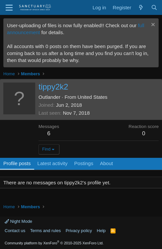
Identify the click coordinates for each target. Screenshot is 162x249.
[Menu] (9, 7)
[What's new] (140, 7)
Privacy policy (79, 230)
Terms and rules (45, 230)
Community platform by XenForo (54, 243)
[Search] (154, 7)
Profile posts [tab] (17, 163)
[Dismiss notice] (152, 25)
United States (93, 97)
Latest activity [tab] (53, 163)
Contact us (15, 230)
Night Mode (18, 221)
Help (101, 230)
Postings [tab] (83, 163)
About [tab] (106, 163)
